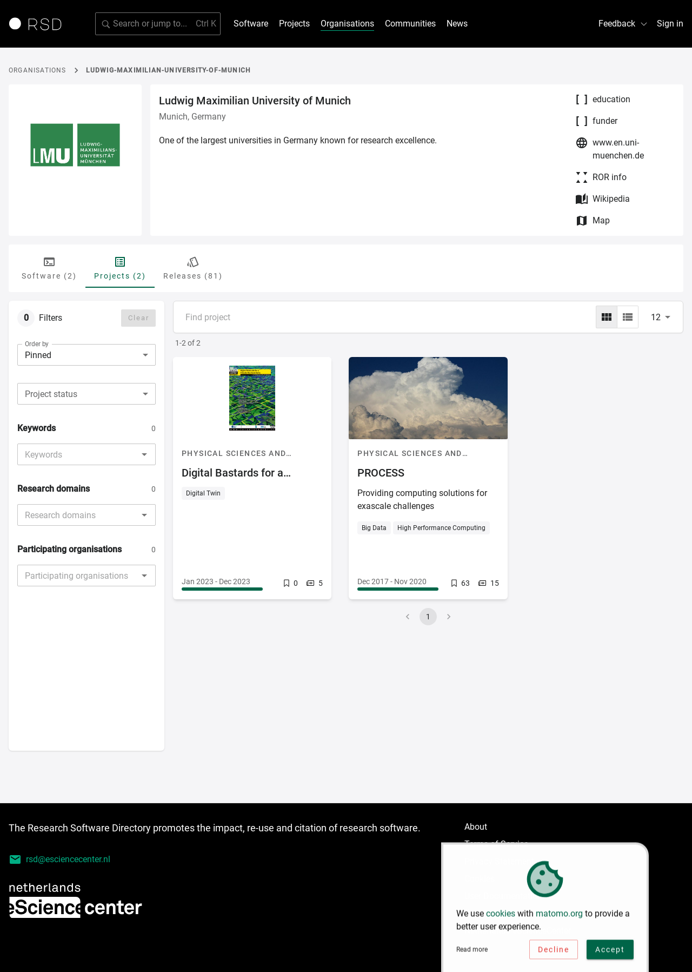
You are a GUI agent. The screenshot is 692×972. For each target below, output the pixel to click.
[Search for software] (158, 23)
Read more (472, 952)
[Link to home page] (39, 23)
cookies (500, 916)
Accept (610, 952)
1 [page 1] (428, 616)
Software (251, 23)
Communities (410, 23)
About (475, 827)
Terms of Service (496, 844)
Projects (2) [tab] (120, 267)
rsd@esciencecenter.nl (59, 859)
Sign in (670, 23)
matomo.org (559, 916)
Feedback (623, 23)
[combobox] (86, 394)
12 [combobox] (656, 317)
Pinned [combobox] (38, 355)
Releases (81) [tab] (193, 267)
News (457, 23)
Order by (37, 344)
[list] (627, 317)
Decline (553, 952)
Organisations (347, 23)
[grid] (606, 317)
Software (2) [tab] (49, 267)
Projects (294, 23)
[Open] (144, 454)
